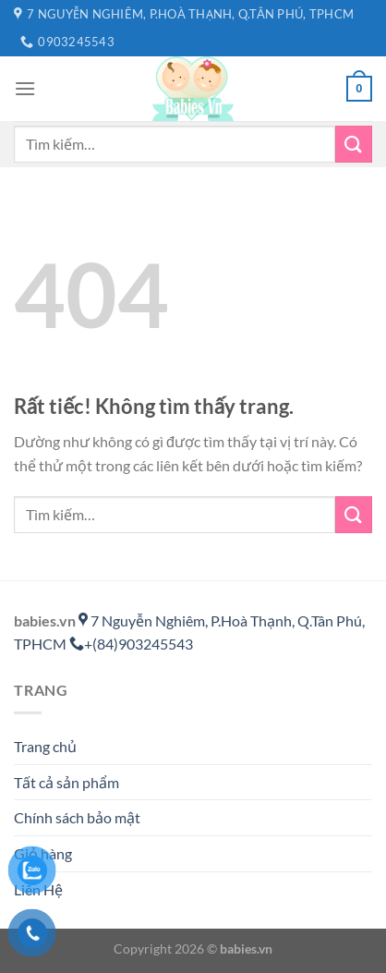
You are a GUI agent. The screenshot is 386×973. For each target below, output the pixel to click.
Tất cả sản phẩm (66, 782)
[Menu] (25, 88)
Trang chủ (45, 746)
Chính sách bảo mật (77, 817)
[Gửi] (353, 144)
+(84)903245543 (131, 643)
